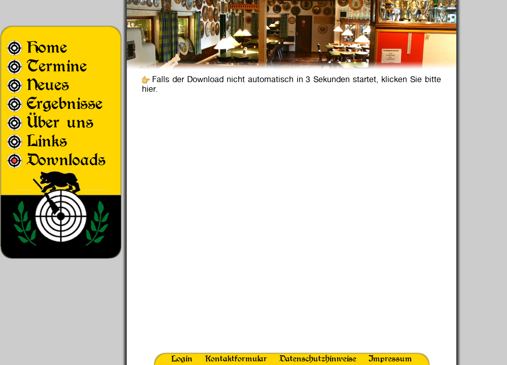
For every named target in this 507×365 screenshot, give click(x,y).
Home (47, 47)
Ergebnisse (65, 103)
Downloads (66, 159)
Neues (48, 84)
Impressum (390, 358)
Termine (57, 65)
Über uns (60, 122)
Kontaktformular (236, 358)
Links (47, 140)
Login (182, 358)
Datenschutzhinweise (317, 358)
